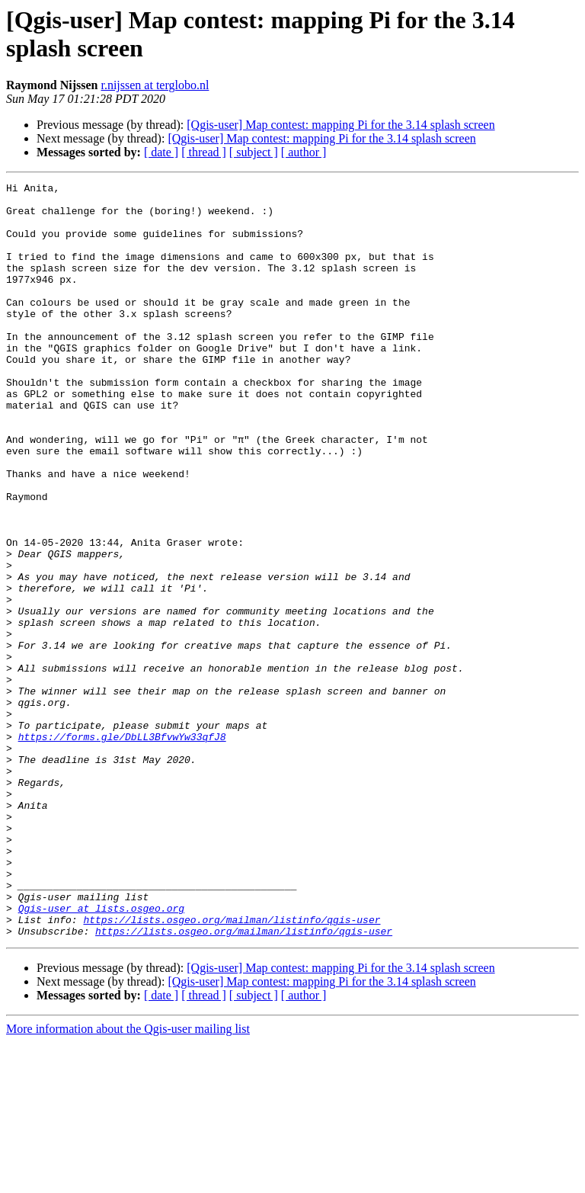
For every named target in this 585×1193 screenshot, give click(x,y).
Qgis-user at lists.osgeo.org (101, 1054)
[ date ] (161, 152)
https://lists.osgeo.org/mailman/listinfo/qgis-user (231, 1068)
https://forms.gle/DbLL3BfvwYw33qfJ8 (122, 848)
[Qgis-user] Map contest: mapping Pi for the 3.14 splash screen (340, 124)
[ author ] (304, 152)
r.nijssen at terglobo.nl (155, 85)
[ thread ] (203, 152)
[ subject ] (253, 152)
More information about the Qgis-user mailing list (128, 1179)
